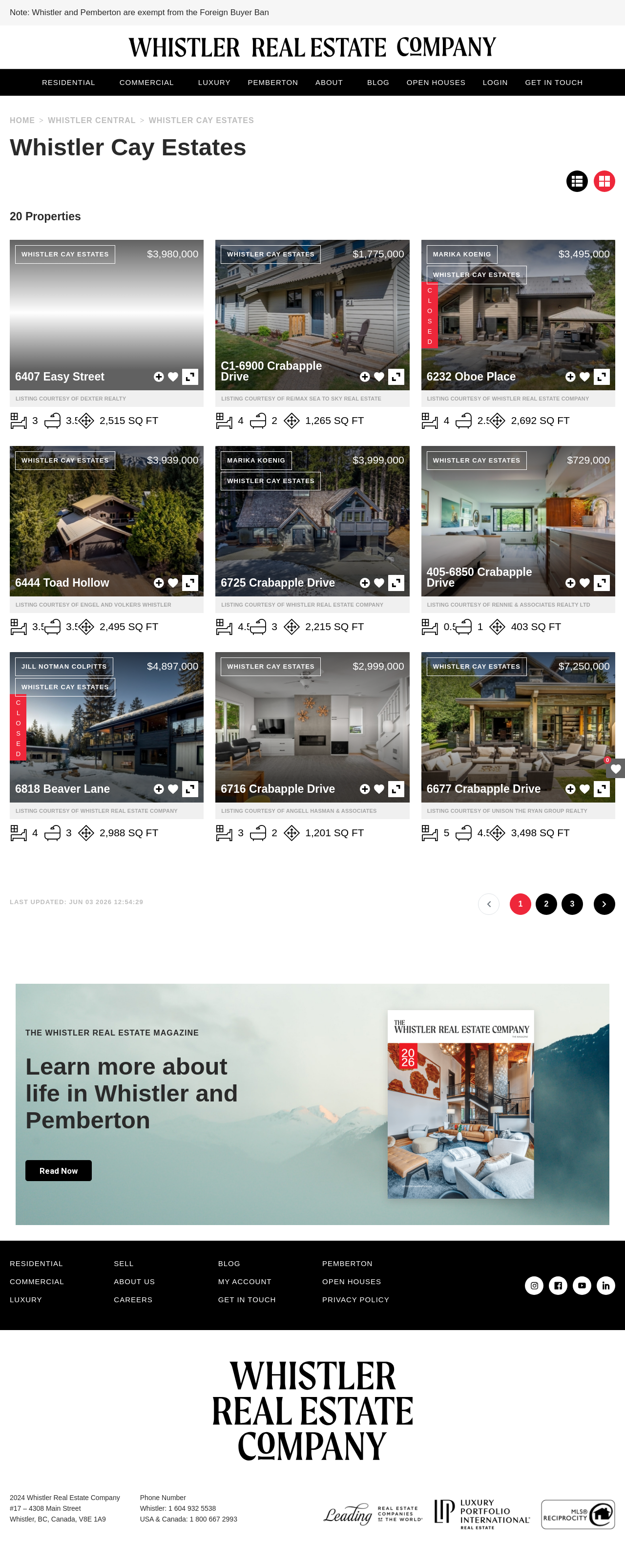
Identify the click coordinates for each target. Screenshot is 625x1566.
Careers (133, 1299)
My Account (245, 1281)
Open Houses (436, 82)
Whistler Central (92, 120)
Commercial (147, 82)
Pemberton (273, 82)
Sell (124, 1263)
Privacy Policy (356, 1299)
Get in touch (554, 82)
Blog (378, 82)
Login (495, 82)
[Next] (604, 904)
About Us (134, 1281)
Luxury (214, 82)
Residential (68, 82)
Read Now (59, 1171)
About (329, 82)
